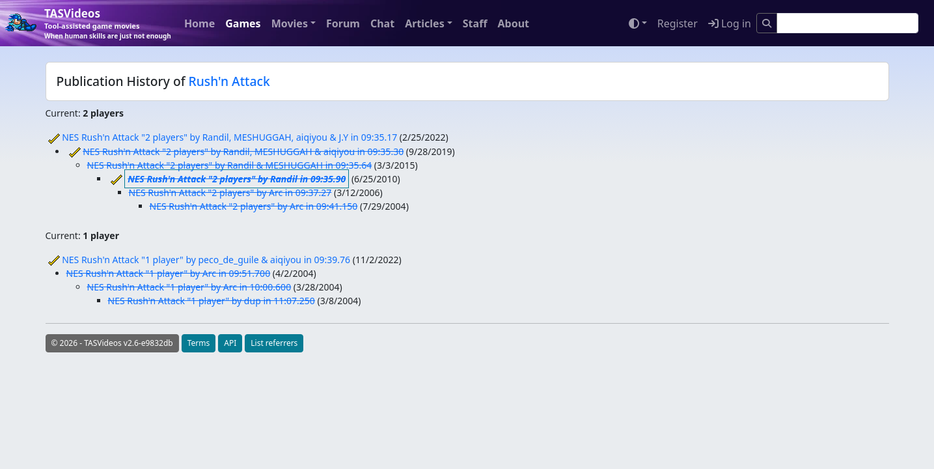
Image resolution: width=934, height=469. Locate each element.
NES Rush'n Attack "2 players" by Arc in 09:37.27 (230, 192)
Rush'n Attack (229, 81)
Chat (382, 23)
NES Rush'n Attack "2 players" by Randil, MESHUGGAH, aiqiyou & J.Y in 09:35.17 (229, 137)
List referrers (274, 342)
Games (242, 23)
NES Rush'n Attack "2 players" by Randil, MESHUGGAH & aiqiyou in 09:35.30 (243, 151)
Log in (729, 23)
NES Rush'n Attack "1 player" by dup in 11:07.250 (211, 300)
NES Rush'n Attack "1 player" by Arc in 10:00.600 (189, 287)
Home (199, 23)
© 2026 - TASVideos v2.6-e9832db (112, 342)
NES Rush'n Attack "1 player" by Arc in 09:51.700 (168, 273)
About (513, 23)
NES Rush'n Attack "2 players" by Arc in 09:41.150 (254, 206)
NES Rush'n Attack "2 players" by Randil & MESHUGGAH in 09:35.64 (229, 165)
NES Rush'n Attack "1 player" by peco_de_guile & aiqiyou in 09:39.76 (206, 259)
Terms (198, 342)
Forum (343, 23)
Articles (425, 23)
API (230, 342)
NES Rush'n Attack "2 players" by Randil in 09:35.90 (237, 179)
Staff (475, 23)
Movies (289, 23)
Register (677, 23)
